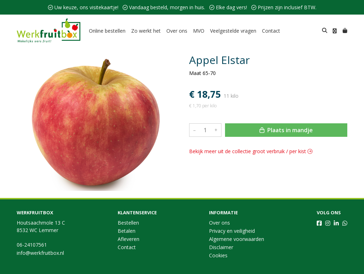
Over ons (176, 30)
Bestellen (128, 222)
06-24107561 (32, 244)
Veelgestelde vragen (233, 30)
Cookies (218, 255)
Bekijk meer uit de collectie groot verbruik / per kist (250, 151)
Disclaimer (221, 247)
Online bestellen (107, 30)
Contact (271, 30)
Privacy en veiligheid (232, 230)
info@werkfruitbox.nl (40, 252)
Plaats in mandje (286, 130)
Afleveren (128, 239)
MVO (198, 30)
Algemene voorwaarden (236, 239)
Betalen (126, 230)
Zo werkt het (146, 30)
